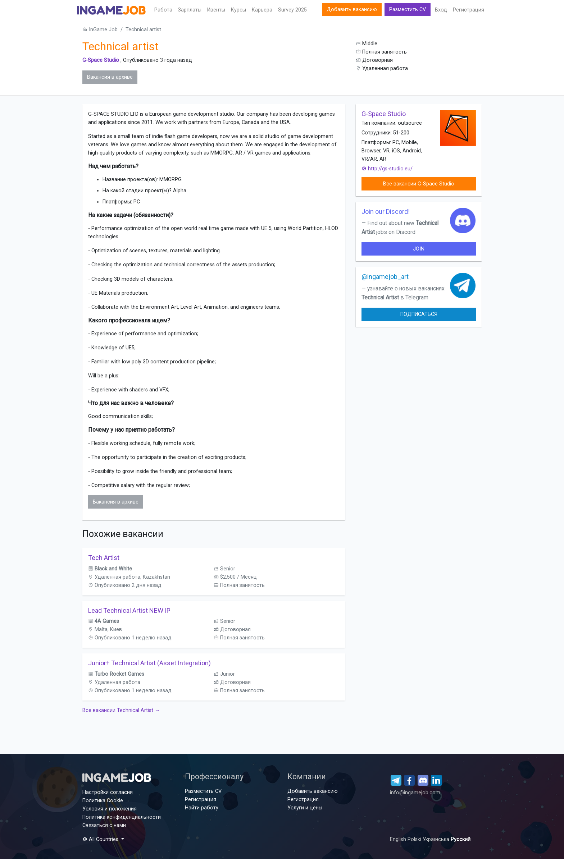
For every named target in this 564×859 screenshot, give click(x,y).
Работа (163, 10)
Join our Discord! (385, 211)
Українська (437, 839)
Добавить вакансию (352, 9)
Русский (460, 839)
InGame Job (100, 30)
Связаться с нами (104, 825)
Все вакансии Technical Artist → (121, 710)
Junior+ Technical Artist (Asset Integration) (149, 663)
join (418, 249)
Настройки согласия (107, 792)
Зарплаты (189, 10)
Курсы (238, 10)
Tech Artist (103, 557)
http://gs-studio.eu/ (387, 169)
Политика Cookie (102, 801)
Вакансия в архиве (110, 77)
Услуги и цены (304, 808)
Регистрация (468, 10)
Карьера (262, 10)
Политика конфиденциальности (121, 817)
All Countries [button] (101, 839)
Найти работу (201, 808)
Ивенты (216, 10)
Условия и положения (109, 809)
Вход (441, 10)
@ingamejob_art (385, 276)
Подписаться (418, 314)
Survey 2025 (292, 10)
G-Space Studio (100, 60)
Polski (415, 839)
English (399, 839)
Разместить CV (407, 9)
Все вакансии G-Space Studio (418, 184)
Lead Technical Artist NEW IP (129, 610)
